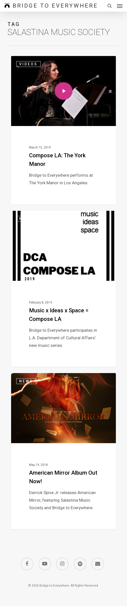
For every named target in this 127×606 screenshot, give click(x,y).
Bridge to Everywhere (55, 6)
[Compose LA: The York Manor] (63, 130)
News (26, 219)
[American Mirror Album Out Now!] (63, 451)
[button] (119, 5)
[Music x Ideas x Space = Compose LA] (63, 289)
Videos (28, 64)
